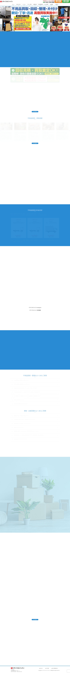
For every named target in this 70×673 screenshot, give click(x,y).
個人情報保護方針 (55, 668)
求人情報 (47, 668)
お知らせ (41, 668)
